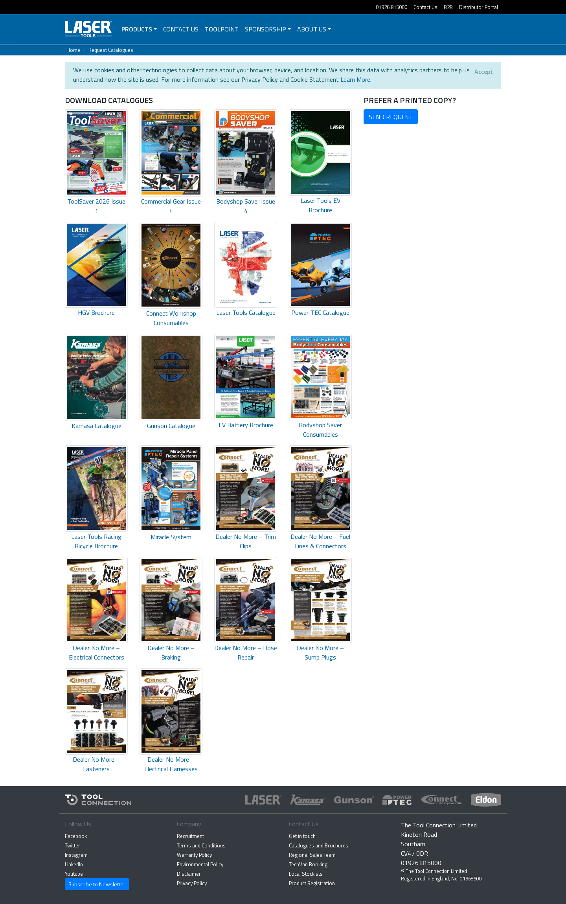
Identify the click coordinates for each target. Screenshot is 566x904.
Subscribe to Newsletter (96, 884)
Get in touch (302, 836)
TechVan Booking (308, 864)
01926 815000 (391, 7)
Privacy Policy (192, 883)
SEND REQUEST (391, 116)
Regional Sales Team (312, 855)
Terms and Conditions (201, 845)
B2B (448, 7)
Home (73, 50)
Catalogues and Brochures (318, 845)
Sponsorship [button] (265, 29)
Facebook (76, 836)
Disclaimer (189, 874)
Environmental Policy (200, 864)
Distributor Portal (478, 7)
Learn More (355, 79)
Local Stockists (306, 874)
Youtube (74, 874)
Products (136, 29)
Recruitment (190, 836)
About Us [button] (311, 29)
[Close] (484, 71)
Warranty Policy (194, 855)
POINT (222, 29)
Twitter (72, 845)
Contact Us (425, 7)
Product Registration (312, 883)
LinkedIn (74, 864)
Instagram (76, 855)
